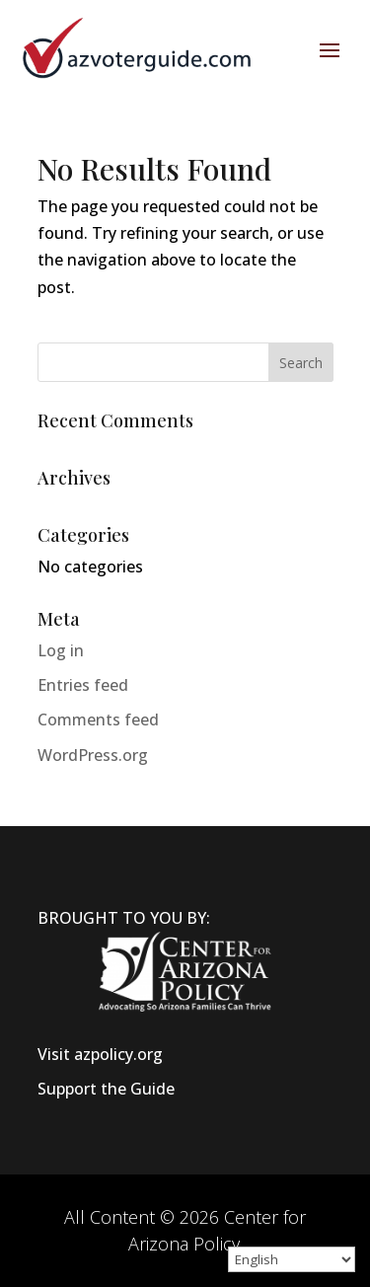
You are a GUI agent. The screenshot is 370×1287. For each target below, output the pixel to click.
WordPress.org (92, 755)
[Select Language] (291, 1259)
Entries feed (82, 685)
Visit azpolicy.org (100, 1054)
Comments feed (98, 719)
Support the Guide (106, 1088)
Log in (60, 650)
